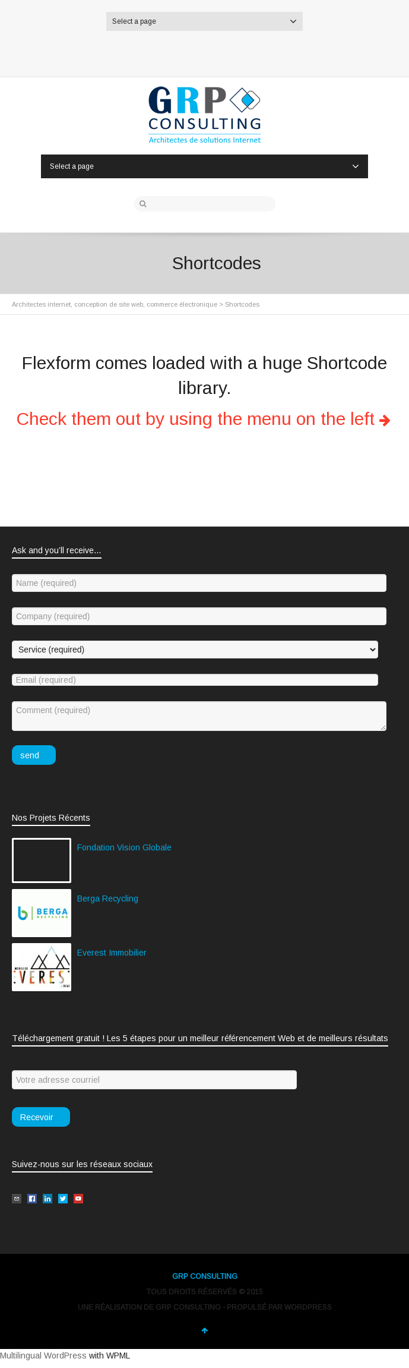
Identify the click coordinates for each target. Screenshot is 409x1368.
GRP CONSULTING (204, 1276)
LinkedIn (204, 51)
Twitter (148, 51)
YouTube (260, 51)
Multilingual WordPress (43, 1355)
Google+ (232, 51)
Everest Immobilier (112, 952)
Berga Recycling (107, 898)
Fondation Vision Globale (124, 847)
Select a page (204, 21)
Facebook (176, 51)
